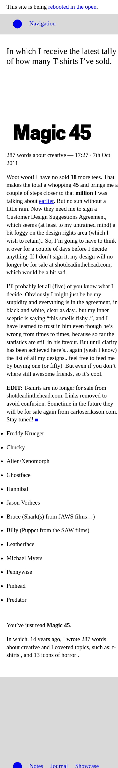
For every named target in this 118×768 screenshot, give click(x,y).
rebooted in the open (72, 6)
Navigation (42, 23)
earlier (46, 201)
